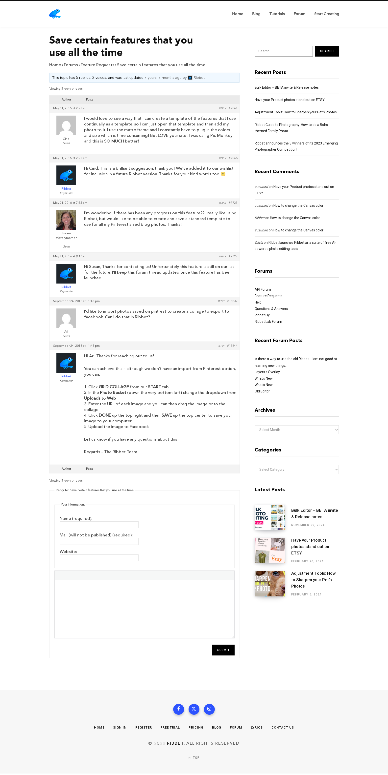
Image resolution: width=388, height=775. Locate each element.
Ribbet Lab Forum (268, 322)
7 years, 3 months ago (163, 78)
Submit (223, 650)
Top (194, 759)
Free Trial (170, 729)
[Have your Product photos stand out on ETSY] (273, 550)
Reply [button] (222, 108)
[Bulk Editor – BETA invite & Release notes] (273, 517)
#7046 (233, 158)
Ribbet (260, 218)
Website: (68, 551)
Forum (238, 729)
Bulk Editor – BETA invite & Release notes (287, 87)
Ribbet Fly (262, 315)
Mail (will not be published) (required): (96, 535)
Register (142, 729)
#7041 (233, 108)
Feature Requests (97, 65)
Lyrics (259, 729)
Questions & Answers (271, 309)
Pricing (196, 729)
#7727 (233, 256)
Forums (71, 65)
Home (55, 65)
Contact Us (286, 729)
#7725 (233, 203)
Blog (218, 729)
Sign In (117, 729)
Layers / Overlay (267, 372)
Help (258, 302)
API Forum (263, 289)
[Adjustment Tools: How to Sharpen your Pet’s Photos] (273, 584)
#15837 (232, 301)
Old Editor (262, 391)
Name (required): (76, 518)
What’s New (264, 378)
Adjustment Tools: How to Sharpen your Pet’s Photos (296, 112)
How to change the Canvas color (298, 205)
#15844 (232, 346)
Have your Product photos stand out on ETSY (290, 100)
